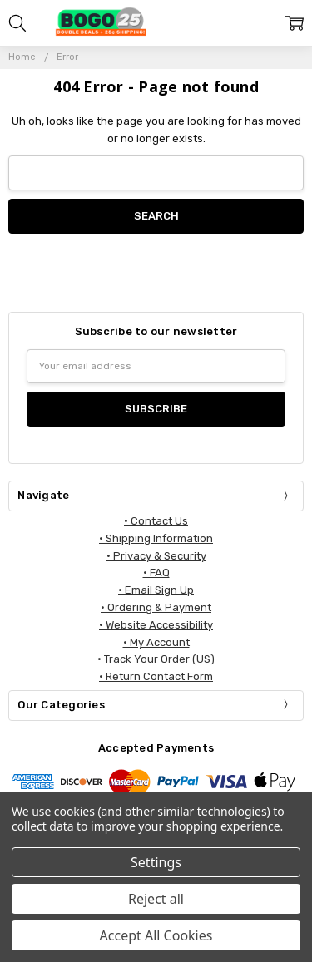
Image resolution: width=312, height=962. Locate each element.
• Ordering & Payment (156, 607)
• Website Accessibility (156, 625)
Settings (156, 862)
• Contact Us (156, 521)
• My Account (156, 642)
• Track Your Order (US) (156, 659)
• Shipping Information (156, 538)
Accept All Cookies (156, 935)
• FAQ (156, 572)
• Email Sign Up (156, 590)
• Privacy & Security (156, 556)
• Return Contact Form (156, 676)
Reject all (156, 899)
